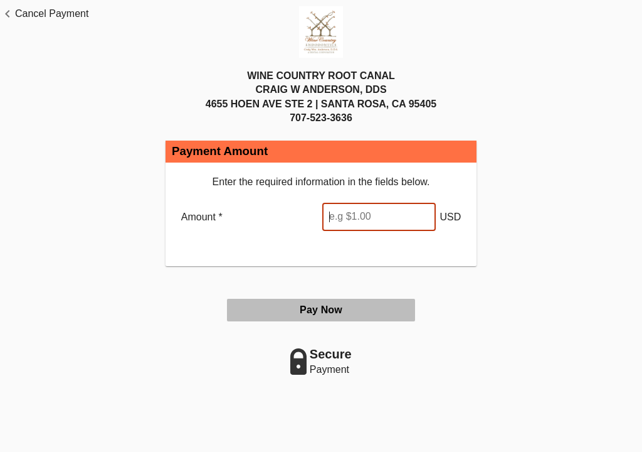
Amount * (202, 217)
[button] (44, 13)
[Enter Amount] (379, 217)
